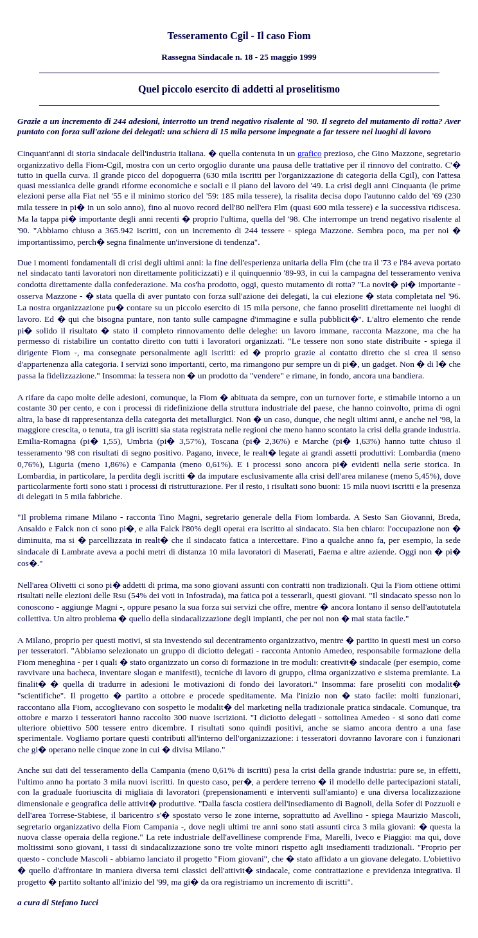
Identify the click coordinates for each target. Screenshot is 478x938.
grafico (309, 153)
